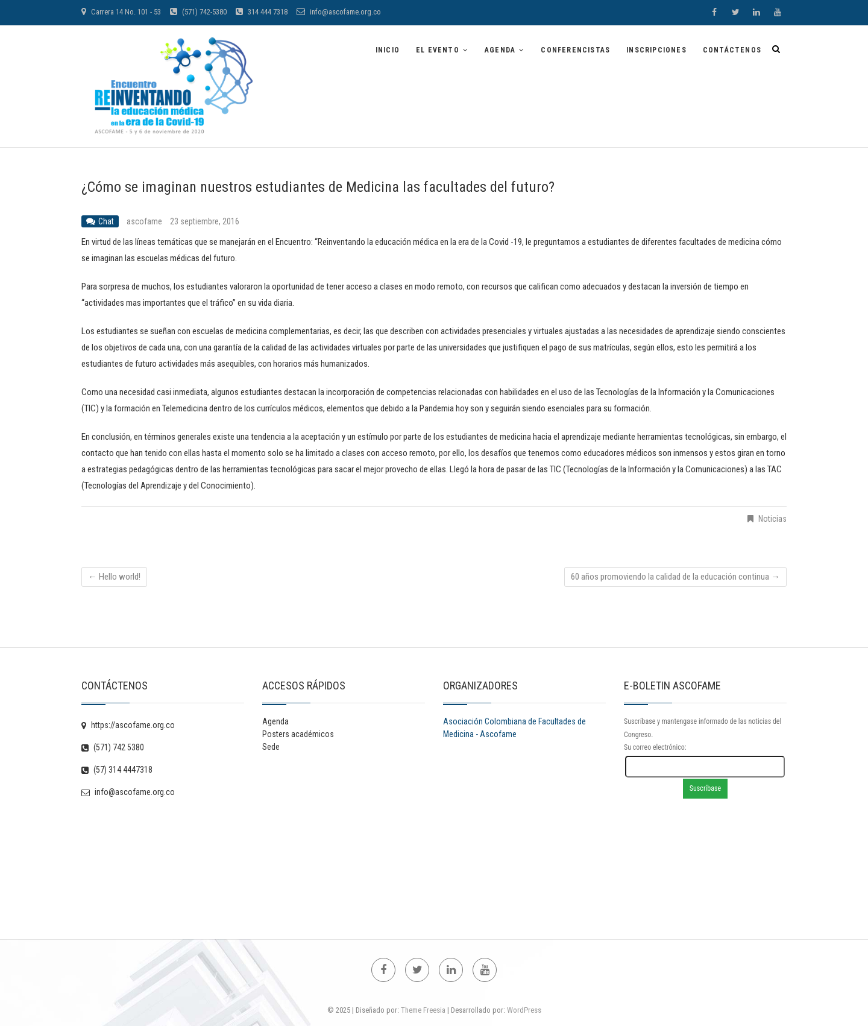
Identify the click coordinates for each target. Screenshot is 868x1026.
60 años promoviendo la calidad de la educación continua (675, 576)
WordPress (524, 1010)
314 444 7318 (262, 11)
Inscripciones (656, 50)
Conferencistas (575, 50)
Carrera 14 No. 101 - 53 (121, 11)
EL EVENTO (437, 50)
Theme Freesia (423, 1010)
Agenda (500, 50)
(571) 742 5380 (112, 747)
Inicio (388, 50)
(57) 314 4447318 (117, 769)
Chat (106, 221)
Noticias (772, 519)
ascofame (145, 221)
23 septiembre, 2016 (204, 221)
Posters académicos (298, 734)
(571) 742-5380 (198, 11)
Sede (271, 747)
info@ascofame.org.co (339, 11)
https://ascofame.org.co (128, 725)
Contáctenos (732, 50)
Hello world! (114, 576)
